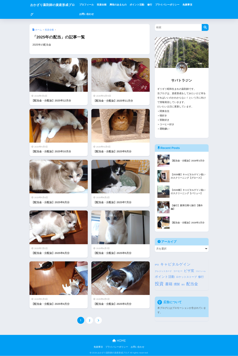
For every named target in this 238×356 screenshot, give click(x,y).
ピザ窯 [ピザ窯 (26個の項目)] (189, 271)
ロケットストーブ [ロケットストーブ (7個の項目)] (186, 277)
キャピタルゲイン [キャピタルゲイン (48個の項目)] (175, 264)
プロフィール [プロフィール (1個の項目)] (201, 271)
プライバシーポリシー (173, 4)
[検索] (205, 27)
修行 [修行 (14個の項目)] (201, 276)
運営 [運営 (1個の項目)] (183, 285)
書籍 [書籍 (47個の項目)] (168, 284)
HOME (119, 340)
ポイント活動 (142, 4)
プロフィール (92, 4)
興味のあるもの (123, 4)
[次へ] (98, 320)
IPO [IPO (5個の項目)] (157, 264)
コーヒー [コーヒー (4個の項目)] (177, 271)
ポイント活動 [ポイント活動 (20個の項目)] (165, 276)
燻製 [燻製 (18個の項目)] (177, 284)
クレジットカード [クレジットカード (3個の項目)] (163, 271)
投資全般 (107, 4)
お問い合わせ (92, 14)
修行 (155, 4)
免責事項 (193, 4)
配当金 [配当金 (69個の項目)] (192, 284)
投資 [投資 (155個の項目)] (159, 283)
